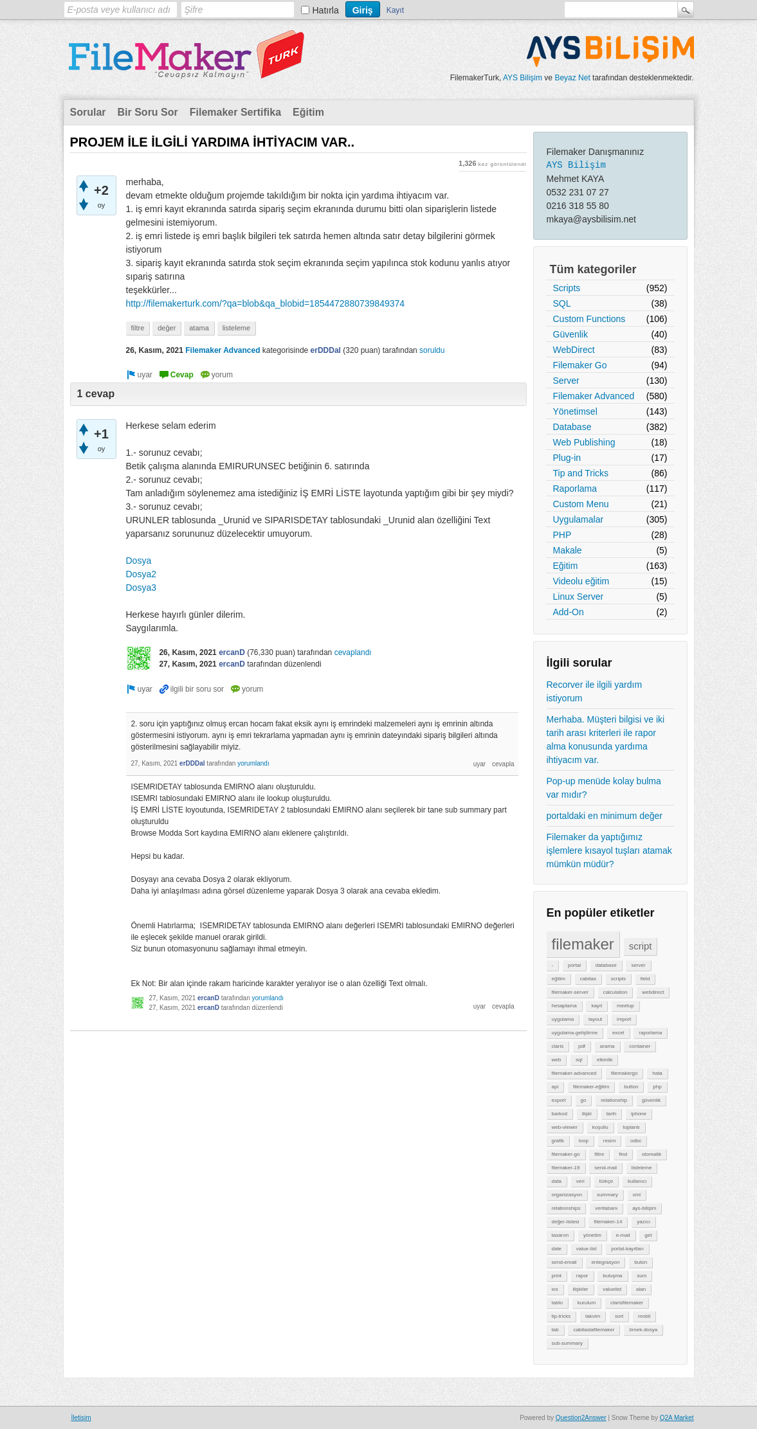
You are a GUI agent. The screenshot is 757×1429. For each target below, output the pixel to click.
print (557, 1276)
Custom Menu (581, 504)
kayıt (596, 1006)
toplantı (631, 1127)
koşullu (600, 1127)
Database (572, 427)
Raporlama (575, 488)
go (584, 1100)
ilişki (587, 1114)
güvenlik (651, 1100)
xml (637, 1195)
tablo (557, 1303)
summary (607, 1195)
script (640, 945)
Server (566, 380)
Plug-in (567, 458)
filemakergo (624, 1073)
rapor (582, 1276)
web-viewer (565, 1127)
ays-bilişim (644, 1208)
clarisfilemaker (626, 1303)
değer (167, 328)
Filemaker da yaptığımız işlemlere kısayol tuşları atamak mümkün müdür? (609, 850)
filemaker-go (566, 1154)
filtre (599, 1154)
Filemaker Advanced (594, 396)
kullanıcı (637, 1181)
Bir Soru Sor (148, 112)
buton (640, 1262)
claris (558, 1046)
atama (199, 328)
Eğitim (308, 112)
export (559, 1100)
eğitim (558, 979)
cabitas (588, 979)
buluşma (612, 1276)
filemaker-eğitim (591, 1087)
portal (574, 965)
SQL (562, 303)
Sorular (88, 112)
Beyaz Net (572, 77)
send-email (564, 1262)
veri (580, 1181)
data (557, 1181)
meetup (625, 1006)
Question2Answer (581, 1417)
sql (579, 1060)
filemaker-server (570, 992)
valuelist (612, 1289)
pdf (581, 1046)
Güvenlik (570, 334)
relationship (614, 1100)
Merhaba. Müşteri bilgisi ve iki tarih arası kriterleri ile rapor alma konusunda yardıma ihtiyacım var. (606, 739)
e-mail (623, 1235)
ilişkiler (580, 1289)
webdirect (653, 992)
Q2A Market (677, 1417)
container (639, 1046)
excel (618, 1033)
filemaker (583, 944)
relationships (566, 1208)
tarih (612, 1114)
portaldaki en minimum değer (605, 816)
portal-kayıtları (627, 1249)
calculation (615, 992)
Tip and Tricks (581, 473)
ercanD (232, 652)
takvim (592, 1316)
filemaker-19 (566, 1168)
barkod (559, 1114)
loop (583, 1141)
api (555, 1087)
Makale (567, 550)
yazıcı (643, 1222)
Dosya (139, 560)
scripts (618, 979)
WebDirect (574, 350)
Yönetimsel (575, 411)
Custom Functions (589, 319)
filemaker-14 (608, 1222)
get (648, 1235)
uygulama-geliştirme (575, 1033)
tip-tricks (561, 1316)
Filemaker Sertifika (235, 112)
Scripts (567, 288)
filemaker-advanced (574, 1073)
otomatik (651, 1154)
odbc (635, 1141)
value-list (586, 1249)
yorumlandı (253, 763)
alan (641, 1289)
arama (607, 1046)
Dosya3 (141, 587)
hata (657, 1073)
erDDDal (326, 350)
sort (619, 1316)
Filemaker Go (580, 365)
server (638, 965)
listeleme (642, 1168)
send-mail (605, 1168)
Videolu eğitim (581, 581)
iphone (638, 1114)
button (631, 1087)
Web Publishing (584, 442)
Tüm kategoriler (593, 269)
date (557, 1249)
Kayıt (395, 10)
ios (555, 1289)
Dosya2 (141, 574)
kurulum (587, 1303)
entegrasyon (605, 1262)
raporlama (650, 1033)
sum (641, 1276)
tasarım (560, 1235)
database (606, 965)
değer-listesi (565, 1222)
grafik (558, 1141)
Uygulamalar (578, 519)
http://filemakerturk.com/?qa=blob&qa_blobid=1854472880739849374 (265, 303)
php (657, 1087)
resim (609, 1141)
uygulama (563, 1019)
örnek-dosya (643, 1330)
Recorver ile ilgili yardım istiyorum (595, 691)
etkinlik (604, 1060)
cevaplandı (353, 652)
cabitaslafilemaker (593, 1330)
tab (555, 1330)
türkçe (606, 1181)
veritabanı (606, 1208)
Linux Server (578, 596)
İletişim (81, 1417)
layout (595, 1019)
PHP (562, 535)
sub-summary (567, 1343)
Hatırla (326, 10)
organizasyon (567, 1195)
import (624, 1019)
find (623, 1154)
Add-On (568, 612)
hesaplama (564, 1006)
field (645, 979)
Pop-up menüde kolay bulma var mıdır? (604, 788)
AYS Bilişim (522, 77)
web (556, 1060)
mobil (644, 1316)
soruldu (431, 350)
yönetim (592, 1235)
